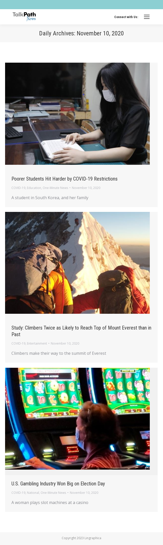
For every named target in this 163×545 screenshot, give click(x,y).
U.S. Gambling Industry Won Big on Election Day (58, 484)
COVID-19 (18, 188)
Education (34, 188)
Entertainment (37, 343)
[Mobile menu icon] (146, 16)
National (33, 492)
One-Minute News (55, 188)
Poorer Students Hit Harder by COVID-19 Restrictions (64, 179)
